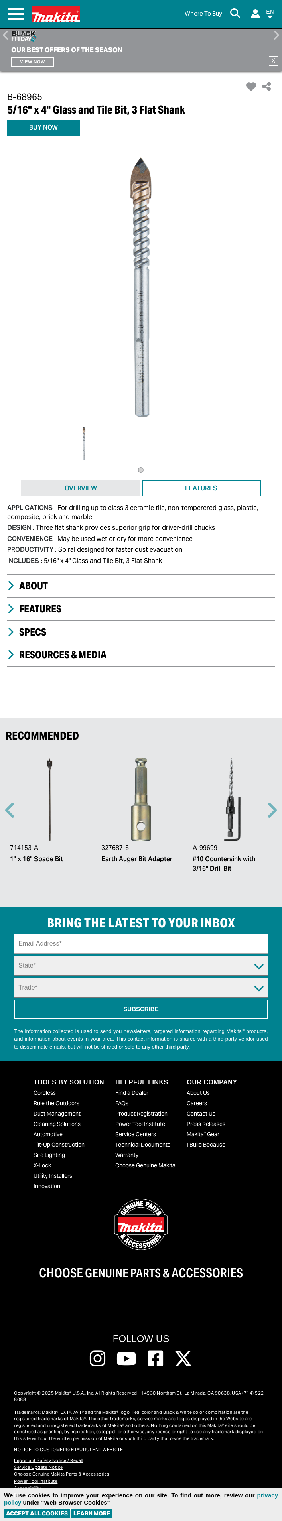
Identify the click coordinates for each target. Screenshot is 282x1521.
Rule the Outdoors (56, 1103)
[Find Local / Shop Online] (203, 13)
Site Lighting (49, 1155)
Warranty (126, 1155)
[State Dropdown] (141, 966)
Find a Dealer (131, 1092)
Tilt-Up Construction (59, 1144)
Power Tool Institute (140, 1123)
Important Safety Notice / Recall (48, 1460)
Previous (6, 35)
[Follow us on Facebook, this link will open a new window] (155, 1358)
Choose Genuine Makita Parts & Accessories (62, 1474)
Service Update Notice (38, 1467)
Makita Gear (203, 1134)
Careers (197, 1103)
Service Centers (135, 1134)
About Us (198, 1092)
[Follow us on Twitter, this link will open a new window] (183, 1358)
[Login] (255, 13)
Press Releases (206, 1123)
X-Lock (42, 1165)
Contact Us (201, 1113)
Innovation (47, 1186)
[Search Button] (236, 14)
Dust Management (57, 1113)
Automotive (48, 1134)
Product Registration (141, 1113)
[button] (270, 15)
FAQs (121, 1103)
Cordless (45, 1092)
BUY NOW (43, 127)
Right (276, 35)
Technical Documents (142, 1144)
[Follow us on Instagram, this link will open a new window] (97, 1358)
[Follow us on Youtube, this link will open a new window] (126, 1358)
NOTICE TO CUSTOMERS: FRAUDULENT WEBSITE (68, 1449)
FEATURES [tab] (201, 488)
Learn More (91, 1513)
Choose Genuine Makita (145, 1165)
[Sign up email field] (141, 944)
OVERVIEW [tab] (81, 488)
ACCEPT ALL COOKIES (37, 1513)
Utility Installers (53, 1175)
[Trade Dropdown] (141, 988)
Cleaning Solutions (57, 1123)
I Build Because (206, 1144)
